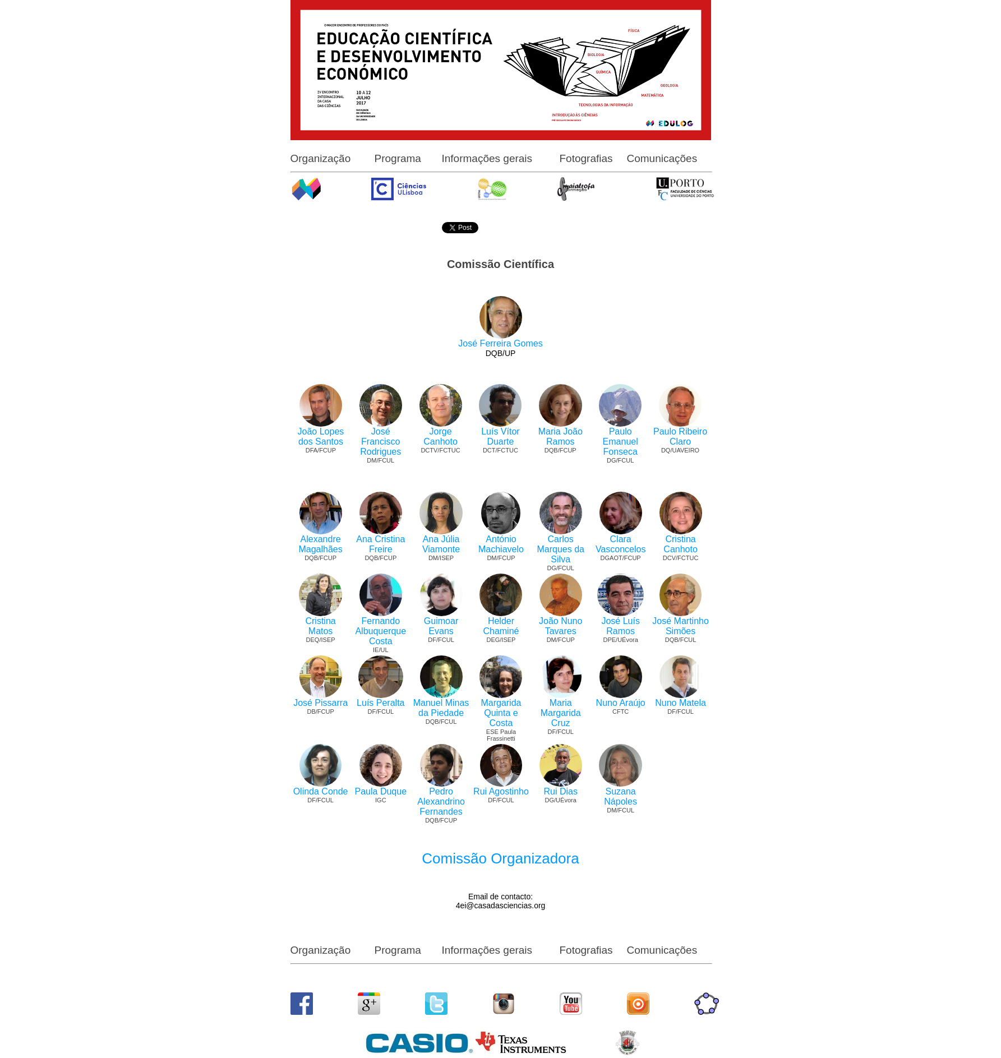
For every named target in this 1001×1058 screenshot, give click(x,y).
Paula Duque (381, 791)
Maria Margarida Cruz (561, 713)
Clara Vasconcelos (621, 544)
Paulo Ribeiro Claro (680, 436)
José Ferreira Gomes (500, 343)
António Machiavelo (501, 544)
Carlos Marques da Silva (560, 549)
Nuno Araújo (620, 703)
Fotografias (586, 158)
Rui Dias (560, 791)
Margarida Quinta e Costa (501, 713)
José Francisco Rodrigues (380, 441)
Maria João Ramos (560, 436)
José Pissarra (320, 703)
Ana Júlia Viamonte (441, 544)
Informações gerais (487, 158)
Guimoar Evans (441, 626)
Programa (398, 158)
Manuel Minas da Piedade (441, 708)
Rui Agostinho (501, 791)
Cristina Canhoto (680, 544)
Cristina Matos (320, 626)
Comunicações (662, 158)
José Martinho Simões (680, 626)
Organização (320, 158)
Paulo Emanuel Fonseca (620, 441)
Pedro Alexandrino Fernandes (441, 801)
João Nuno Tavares (560, 626)
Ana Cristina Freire (380, 544)
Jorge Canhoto (440, 436)
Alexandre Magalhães (320, 544)
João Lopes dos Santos (321, 436)
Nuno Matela (680, 703)
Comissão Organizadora (500, 858)
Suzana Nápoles (620, 796)
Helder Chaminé (501, 626)
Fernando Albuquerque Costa (380, 631)
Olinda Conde (320, 791)
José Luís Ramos (620, 626)
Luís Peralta (380, 703)
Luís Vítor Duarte (500, 436)
